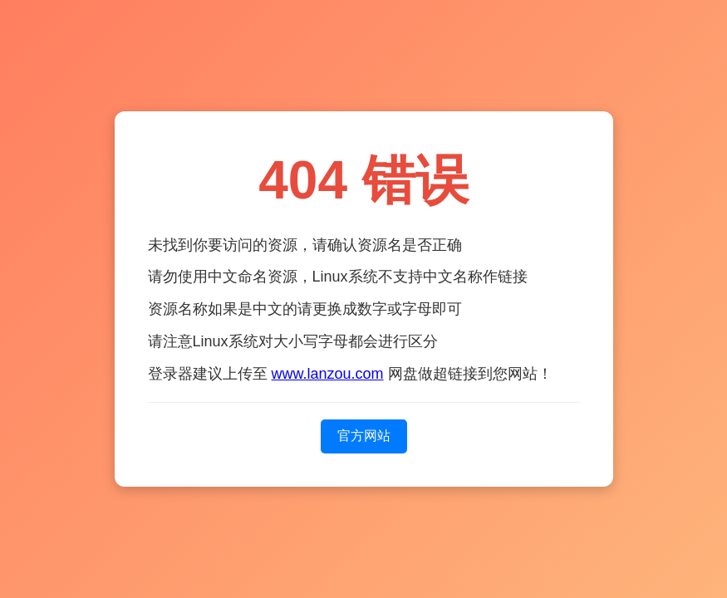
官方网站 (364, 436)
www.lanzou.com (328, 373)
